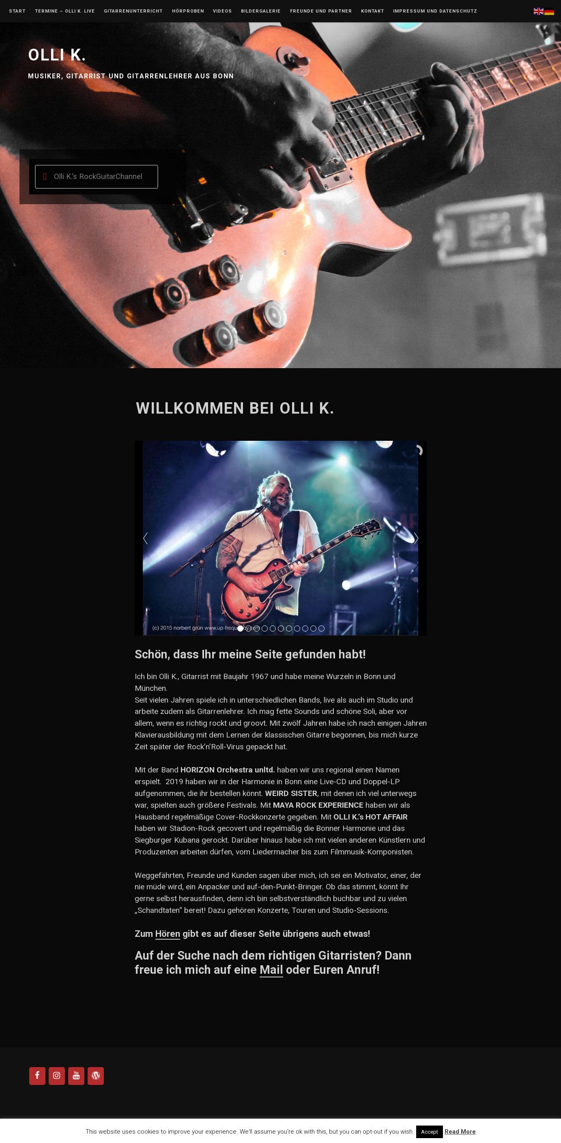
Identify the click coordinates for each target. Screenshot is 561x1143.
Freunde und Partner (321, 11)
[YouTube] (76, 1076)
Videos (222, 11)
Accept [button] (429, 1132)
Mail (271, 970)
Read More (460, 1131)
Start (17, 11)
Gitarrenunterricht (133, 11)
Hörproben (188, 11)
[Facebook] (37, 1076)
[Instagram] (57, 1076)
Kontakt (372, 11)
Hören (167, 933)
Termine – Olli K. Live (65, 11)
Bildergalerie (261, 11)
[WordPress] (96, 1076)
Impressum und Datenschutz (435, 11)
